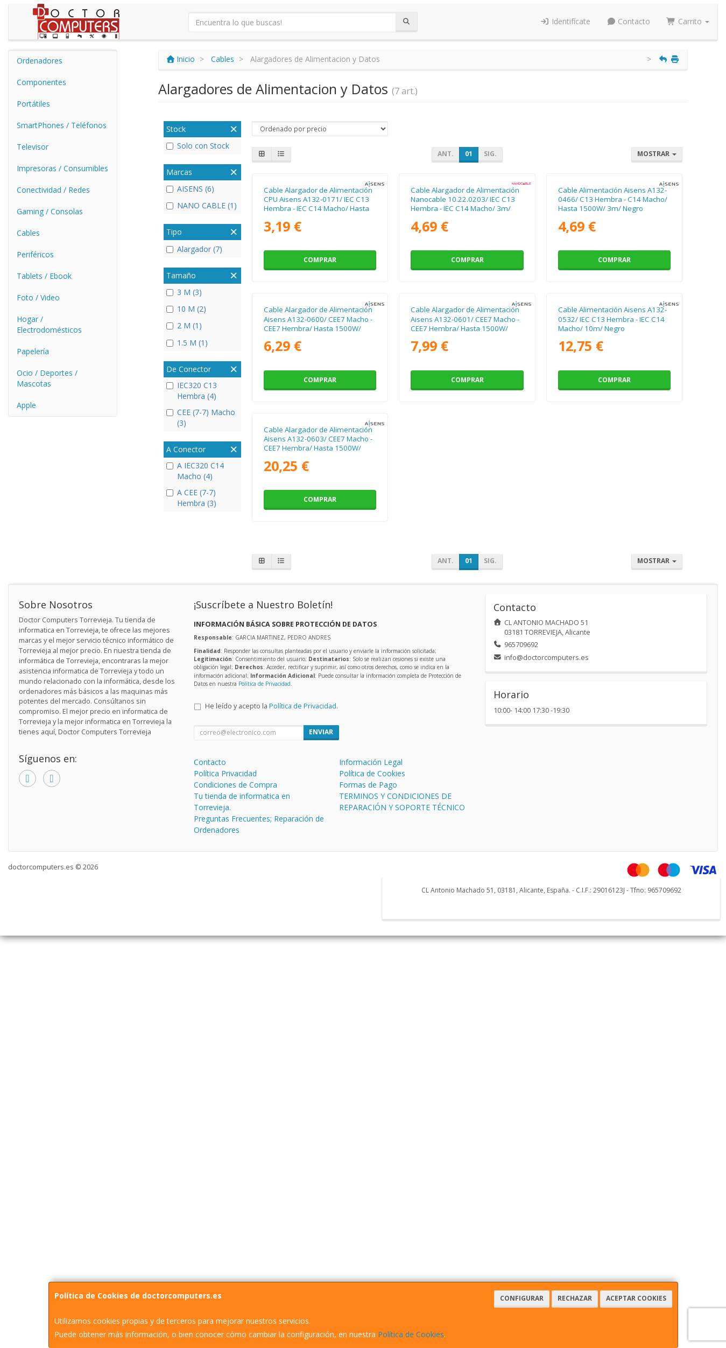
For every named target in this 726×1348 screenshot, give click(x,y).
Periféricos (35, 254)
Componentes (41, 82)
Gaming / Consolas (50, 211)
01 (469, 153)
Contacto (629, 21)
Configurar (522, 1298)
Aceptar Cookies (636, 1298)
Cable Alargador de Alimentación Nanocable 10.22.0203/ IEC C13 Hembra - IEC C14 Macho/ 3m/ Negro (465, 309)
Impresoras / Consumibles (62, 168)
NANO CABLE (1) (201, 205)
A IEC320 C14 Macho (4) (195, 470)
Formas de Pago (368, 1099)
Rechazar (575, 1298)
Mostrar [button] (656, 153)
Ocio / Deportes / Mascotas (47, 378)
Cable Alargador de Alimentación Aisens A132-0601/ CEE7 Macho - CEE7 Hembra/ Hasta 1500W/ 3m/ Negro (465, 534)
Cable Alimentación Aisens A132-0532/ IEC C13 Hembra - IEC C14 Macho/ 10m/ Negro (612, 529)
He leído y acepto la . (271, 1021)
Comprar (320, 364)
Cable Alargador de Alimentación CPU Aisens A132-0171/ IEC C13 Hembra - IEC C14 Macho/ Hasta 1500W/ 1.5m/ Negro (318, 309)
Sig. (490, 153)
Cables (28, 233)
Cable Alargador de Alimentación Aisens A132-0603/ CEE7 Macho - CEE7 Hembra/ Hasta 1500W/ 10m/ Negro (318, 758)
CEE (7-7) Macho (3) (200, 417)
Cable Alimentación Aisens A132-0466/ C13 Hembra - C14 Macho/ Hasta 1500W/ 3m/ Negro (612, 304)
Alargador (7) (194, 249)
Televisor (32, 147)
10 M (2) (186, 309)
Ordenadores (39, 60)
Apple (26, 405)
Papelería (33, 351)
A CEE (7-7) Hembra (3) (191, 497)
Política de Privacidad (264, 998)
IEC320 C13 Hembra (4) (191, 390)
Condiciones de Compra (235, 1099)
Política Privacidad (225, 1088)
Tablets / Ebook (44, 276)
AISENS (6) (190, 189)
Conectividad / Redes (53, 190)
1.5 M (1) (187, 343)
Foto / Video (38, 297)
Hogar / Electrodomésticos (49, 324)
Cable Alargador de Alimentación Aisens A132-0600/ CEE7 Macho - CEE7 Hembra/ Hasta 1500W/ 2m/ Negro (318, 534)
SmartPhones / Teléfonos (62, 125)
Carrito (687, 21)
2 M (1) (184, 325)
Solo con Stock (197, 146)
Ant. (446, 153)
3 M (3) (184, 292)
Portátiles (33, 104)
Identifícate (565, 21)
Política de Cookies (411, 1334)
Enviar (321, 1046)
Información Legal (371, 1077)
